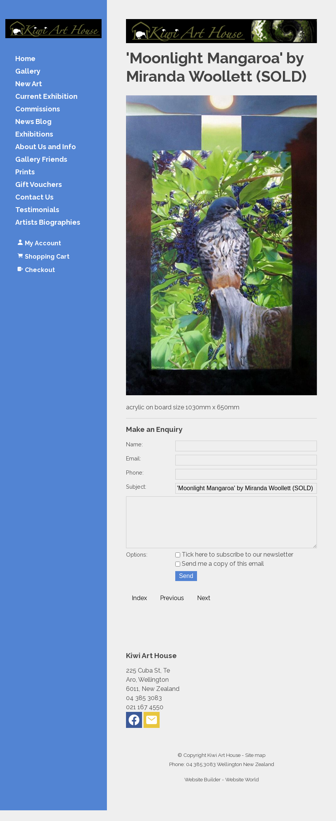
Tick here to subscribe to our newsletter (234, 565)
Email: (133, 458)
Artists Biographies (47, 222)
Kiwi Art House (224, 766)
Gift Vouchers (38, 184)
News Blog (33, 122)
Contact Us (34, 197)
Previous (172, 608)
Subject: (136, 486)
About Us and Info (45, 147)
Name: (134, 444)
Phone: (135, 472)
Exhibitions (34, 134)
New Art (28, 84)
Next (203, 608)
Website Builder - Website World (221, 790)
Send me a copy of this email (219, 574)
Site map (255, 766)
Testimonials (37, 210)
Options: (136, 565)
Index (139, 608)
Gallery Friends (41, 159)
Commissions (37, 109)
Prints (25, 172)
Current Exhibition (46, 96)
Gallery (27, 71)
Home (25, 59)
